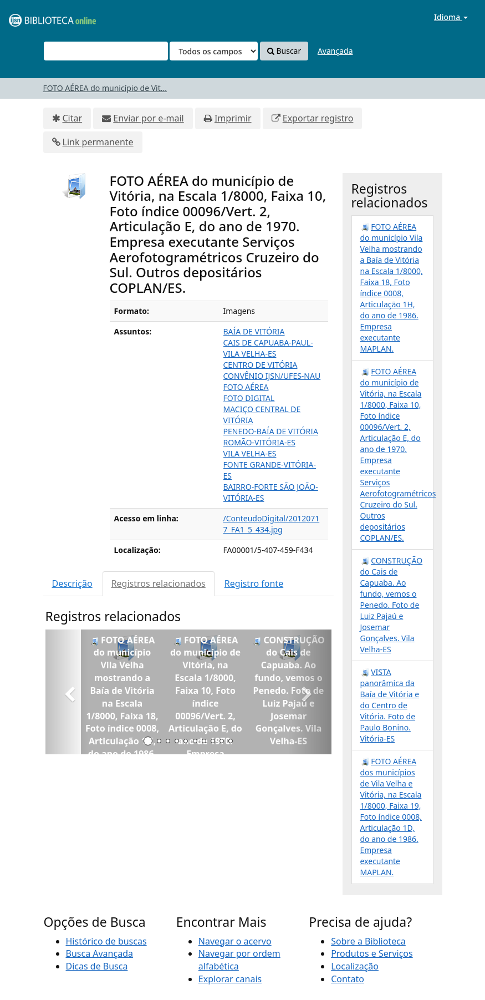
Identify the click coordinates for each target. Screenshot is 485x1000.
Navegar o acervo (235, 941)
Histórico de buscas (106, 941)
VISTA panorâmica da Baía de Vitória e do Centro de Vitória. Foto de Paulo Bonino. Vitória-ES (390, 705)
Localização (355, 966)
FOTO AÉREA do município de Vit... (105, 88)
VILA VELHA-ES (250, 453)
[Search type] (214, 51)
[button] (66, 692)
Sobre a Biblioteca (368, 941)
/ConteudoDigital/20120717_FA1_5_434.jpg (271, 524)
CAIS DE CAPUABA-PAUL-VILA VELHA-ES (268, 348)
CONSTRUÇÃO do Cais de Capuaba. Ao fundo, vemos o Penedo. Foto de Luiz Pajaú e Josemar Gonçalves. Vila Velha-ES (391, 604)
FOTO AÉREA (246, 387)
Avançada (335, 50)
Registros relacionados (158, 583)
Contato (347, 979)
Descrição (72, 583)
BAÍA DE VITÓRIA (254, 331)
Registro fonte (253, 583)
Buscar (284, 50)
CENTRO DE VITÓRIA (260, 364)
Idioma (451, 17)
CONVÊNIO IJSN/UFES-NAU (272, 375)
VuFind (35, 16)
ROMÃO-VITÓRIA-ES (259, 442)
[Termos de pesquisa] (106, 51)
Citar (73, 118)
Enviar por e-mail (148, 118)
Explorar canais (230, 979)
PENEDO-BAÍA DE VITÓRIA (270, 431)
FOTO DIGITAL (249, 398)
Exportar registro (318, 118)
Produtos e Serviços (372, 953)
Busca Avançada (99, 953)
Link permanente (98, 142)
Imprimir (233, 118)
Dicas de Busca (97, 966)
